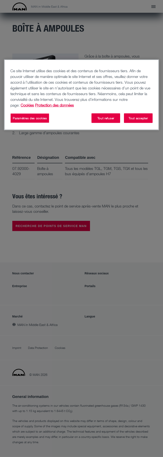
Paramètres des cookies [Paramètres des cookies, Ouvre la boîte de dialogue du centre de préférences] (30, 118)
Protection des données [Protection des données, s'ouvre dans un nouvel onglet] (54, 105)
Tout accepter (138, 118)
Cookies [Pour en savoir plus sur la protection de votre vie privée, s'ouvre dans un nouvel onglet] (27, 105)
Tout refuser (105, 118)
